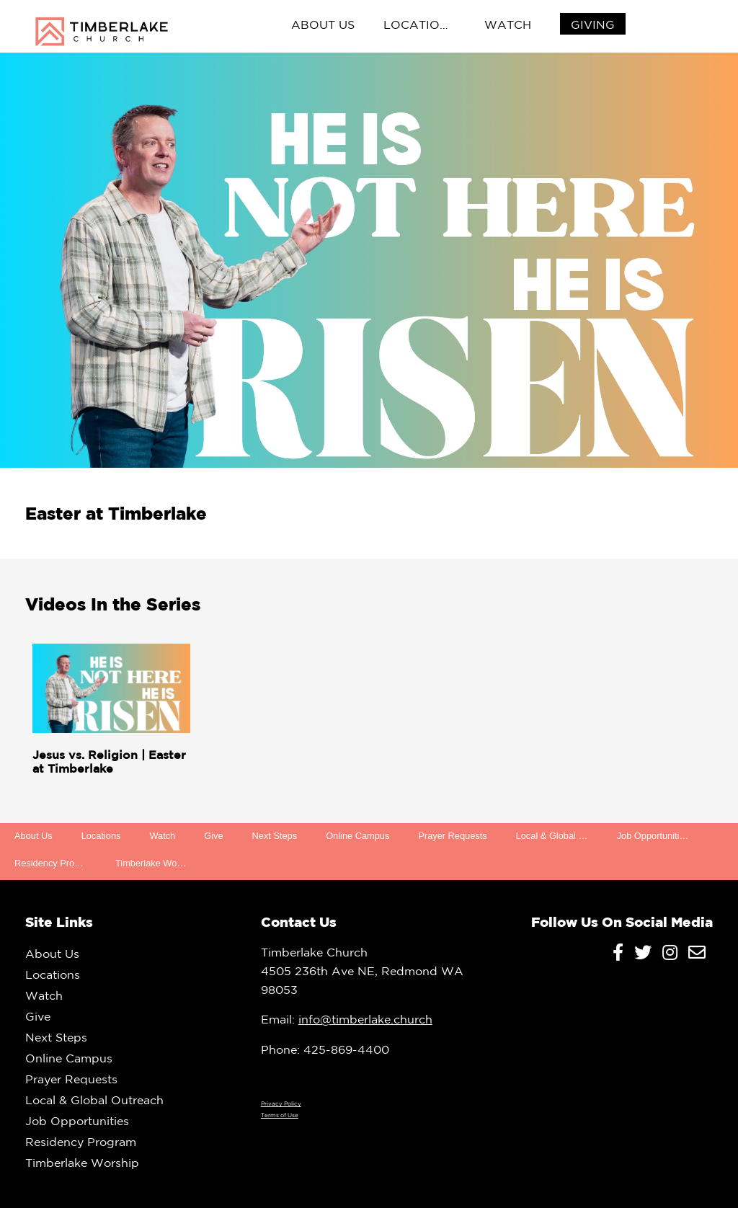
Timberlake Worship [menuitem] (156, 863)
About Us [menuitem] (323, 24)
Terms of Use (279, 1115)
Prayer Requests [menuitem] (452, 835)
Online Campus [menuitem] (357, 835)
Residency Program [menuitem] (54, 863)
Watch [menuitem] (507, 24)
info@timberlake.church (365, 1019)
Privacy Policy (281, 1103)
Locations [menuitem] (419, 24)
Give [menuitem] (213, 835)
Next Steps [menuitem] (275, 835)
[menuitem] (593, 25)
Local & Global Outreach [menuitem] (559, 835)
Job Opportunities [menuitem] (653, 835)
